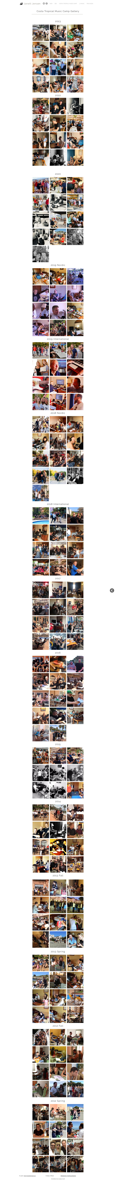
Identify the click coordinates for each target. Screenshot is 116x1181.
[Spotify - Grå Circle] (44, 3)
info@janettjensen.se (30, 1175)
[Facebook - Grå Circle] (47, 3)
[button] (68, 4)
